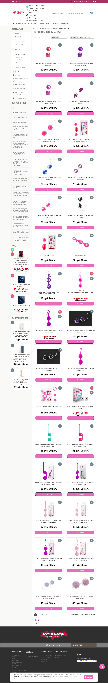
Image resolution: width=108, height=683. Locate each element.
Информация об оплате (16, 663)
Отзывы (42, 24)
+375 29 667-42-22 (36, 8)
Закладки (44, 659)
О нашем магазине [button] (21, 117)
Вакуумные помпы (19, 67)
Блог (47, 24)
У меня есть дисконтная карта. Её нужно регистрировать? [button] (21, 172)
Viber (31, 12)
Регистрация (87, 1)
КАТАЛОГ (26, 24)
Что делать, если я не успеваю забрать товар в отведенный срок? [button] (21, 218)
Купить (48, 75)
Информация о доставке (16, 666)
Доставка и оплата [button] (21, 112)
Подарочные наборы (20, 88)
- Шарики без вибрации (18, 58)
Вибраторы (17, 36)
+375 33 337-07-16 (36, 5)
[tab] (21, 108)
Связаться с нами (32, 656)
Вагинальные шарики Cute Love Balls (81, 292)
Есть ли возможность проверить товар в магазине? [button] (21, 128)
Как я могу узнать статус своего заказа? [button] (21, 232)
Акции (57, 657)
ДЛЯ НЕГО (16, 71)
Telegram (33, 15)
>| (46, 614)
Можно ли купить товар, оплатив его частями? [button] (21, 154)
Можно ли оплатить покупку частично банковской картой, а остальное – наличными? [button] (21, 162)
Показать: (55, 37)
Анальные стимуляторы (18, 51)
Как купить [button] (21, 108)
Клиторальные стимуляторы (18, 46)
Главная (18, 24)
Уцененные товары (19, 98)
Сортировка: (74, 37)
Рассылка (44, 661)
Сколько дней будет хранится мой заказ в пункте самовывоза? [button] (21, 210)
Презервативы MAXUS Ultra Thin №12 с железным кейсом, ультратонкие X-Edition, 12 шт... (21, 262)
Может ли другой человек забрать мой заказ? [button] (21, 225)
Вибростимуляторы (20, 42)
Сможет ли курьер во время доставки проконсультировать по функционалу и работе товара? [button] (21, 144)
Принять (88, 677)
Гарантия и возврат (15, 656)
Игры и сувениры (19, 84)
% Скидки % (34, 24)
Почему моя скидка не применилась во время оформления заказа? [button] (21, 194)
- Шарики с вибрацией (18, 64)
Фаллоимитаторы (19, 39)
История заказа (46, 657)
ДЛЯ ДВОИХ (17, 75)
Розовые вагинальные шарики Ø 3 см (49, 406)
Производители (66, 24)
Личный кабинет (46, 655)
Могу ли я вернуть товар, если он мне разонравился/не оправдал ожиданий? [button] (21, 202)
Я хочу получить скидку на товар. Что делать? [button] (21, 186)
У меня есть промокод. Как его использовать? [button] (21, 179)
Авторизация (77, 1)
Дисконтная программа (15, 659)
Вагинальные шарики (20, 54)
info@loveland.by (36, 20)
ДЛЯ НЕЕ (16, 33)
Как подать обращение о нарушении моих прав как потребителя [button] (21, 239)
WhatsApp (33, 10)
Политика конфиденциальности (17, 670)
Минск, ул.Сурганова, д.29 (40, 18)
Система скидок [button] (21, 122)
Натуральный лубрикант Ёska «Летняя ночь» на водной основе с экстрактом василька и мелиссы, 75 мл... (21, 358)
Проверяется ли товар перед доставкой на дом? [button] (21, 136)
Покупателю (55, 24)
